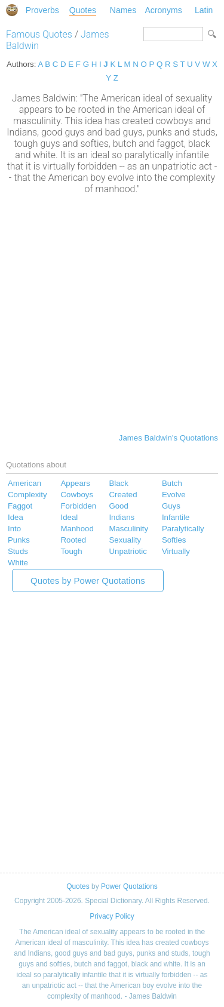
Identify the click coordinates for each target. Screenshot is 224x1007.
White (18, 562)
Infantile (175, 517)
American (24, 483)
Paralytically (183, 528)
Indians (121, 517)
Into (14, 528)
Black (118, 483)
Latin (204, 10)
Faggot (20, 505)
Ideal (69, 517)
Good (118, 505)
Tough (71, 551)
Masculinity (128, 528)
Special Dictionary (12, 10)
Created (123, 494)
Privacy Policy (112, 916)
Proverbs (42, 10)
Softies (174, 539)
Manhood (76, 528)
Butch (172, 483)
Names (123, 10)
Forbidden (78, 505)
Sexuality (125, 539)
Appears (75, 483)
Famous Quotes (39, 34)
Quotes (82, 10)
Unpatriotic (127, 551)
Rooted (73, 539)
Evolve (174, 494)
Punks (19, 539)
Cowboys (76, 494)
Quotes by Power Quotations (87, 580)
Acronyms (163, 10)
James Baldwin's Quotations (168, 437)
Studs (18, 551)
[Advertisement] (112, 312)
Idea (15, 517)
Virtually (176, 551)
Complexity (27, 494)
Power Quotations (129, 886)
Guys (171, 505)
